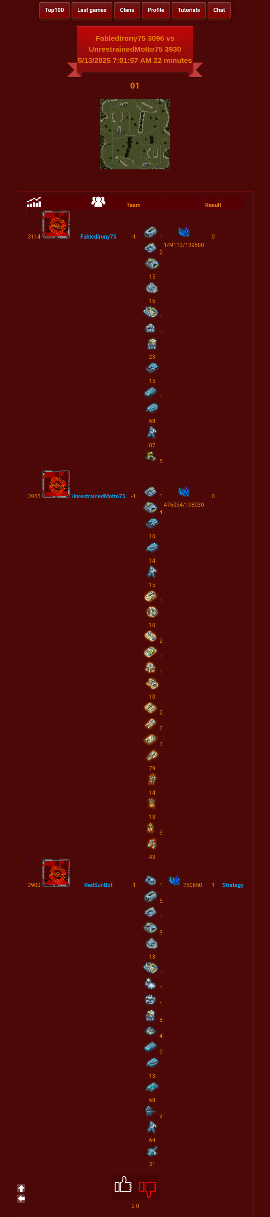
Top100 (54, 10)
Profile (156, 10)
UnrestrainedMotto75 (98, 496)
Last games (92, 10)
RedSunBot (98, 885)
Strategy (233, 885)
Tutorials (189, 10)
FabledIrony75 (98, 236)
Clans (127, 10)
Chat (219, 10)
